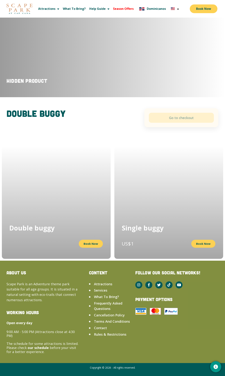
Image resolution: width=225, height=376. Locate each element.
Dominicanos (151, 8)
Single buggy (143, 228)
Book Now (203, 9)
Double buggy (32, 228)
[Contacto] (215, 366)
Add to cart (181, 118)
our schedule (39, 347)
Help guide (99, 9)
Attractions (48, 9)
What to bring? (74, 9)
